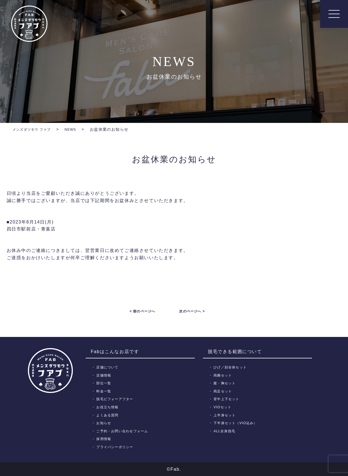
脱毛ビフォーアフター (117, 399)
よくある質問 (109, 415)
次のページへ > (192, 311)
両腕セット (224, 375)
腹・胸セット (226, 383)
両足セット (224, 391)
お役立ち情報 (109, 407)
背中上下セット (228, 399)
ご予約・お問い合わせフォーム (125, 431)
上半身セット (226, 415)
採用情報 (105, 439)
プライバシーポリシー (117, 447)
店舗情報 (105, 375)
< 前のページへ (142, 311)
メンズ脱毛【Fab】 (29, 24)
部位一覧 (105, 383)
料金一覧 (105, 391)
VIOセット (223, 407)
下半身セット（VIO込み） (237, 423)
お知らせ (105, 423)
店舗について (109, 367)
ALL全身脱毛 (225, 431)
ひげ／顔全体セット (232, 367)
